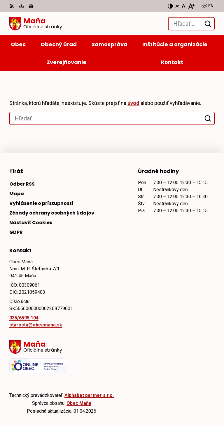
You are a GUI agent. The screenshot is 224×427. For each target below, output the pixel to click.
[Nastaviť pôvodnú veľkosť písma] (184, 6)
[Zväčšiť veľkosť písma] (191, 6)
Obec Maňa (78, 403)
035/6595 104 (23, 318)
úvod (133, 103)
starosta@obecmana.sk (35, 325)
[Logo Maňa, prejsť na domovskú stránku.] (35, 23)
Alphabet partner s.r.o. (89, 395)
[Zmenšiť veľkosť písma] (177, 6)
